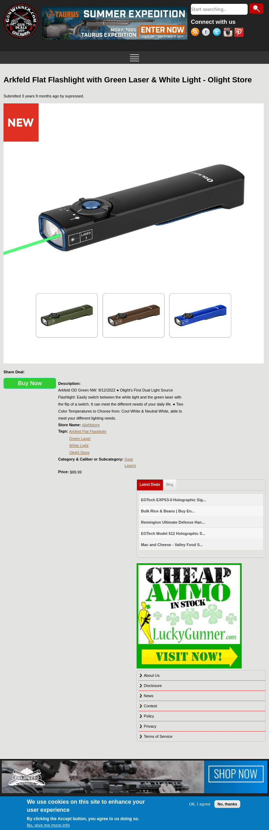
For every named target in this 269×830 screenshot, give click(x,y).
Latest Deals (152, 483)
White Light (79, 445)
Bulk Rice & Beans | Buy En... (168, 511)
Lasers (130, 465)
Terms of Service (158, 736)
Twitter (218, 33)
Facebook (207, 33)
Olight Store (79, 452)
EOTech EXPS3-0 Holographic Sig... (173, 500)
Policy (149, 716)
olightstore (91, 425)
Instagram (228, 33)
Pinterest (239, 33)
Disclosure (153, 685)
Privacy (150, 726)
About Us (152, 675)
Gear (128, 459)
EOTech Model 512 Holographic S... (173, 533)
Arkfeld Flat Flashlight (87, 431)
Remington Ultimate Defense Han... (173, 522)
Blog (169, 485)
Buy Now (30, 383)
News (149, 696)
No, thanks (227, 804)
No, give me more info (48, 825)
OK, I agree (200, 804)
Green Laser (80, 438)
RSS (196, 33)
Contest (150, 706)
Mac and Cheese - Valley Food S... (172, 545)
